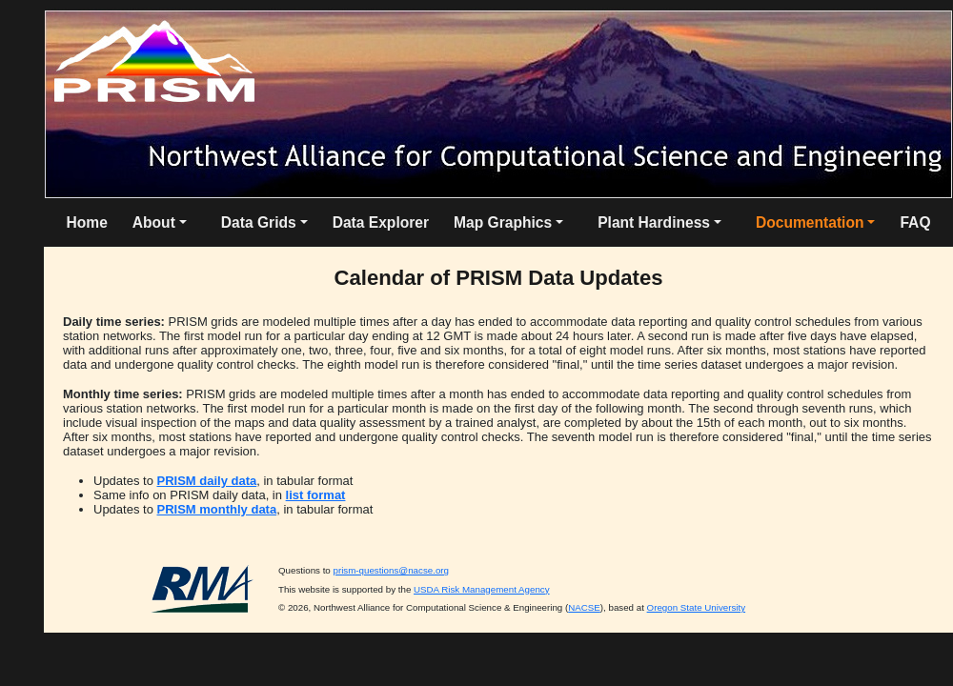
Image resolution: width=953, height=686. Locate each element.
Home (86, 222)
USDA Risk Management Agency (482, 589)
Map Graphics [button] (503, 222)
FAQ (915, 222)
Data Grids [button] (258, 222)
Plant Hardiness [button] (654, 222)
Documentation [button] (810, 222)
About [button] (153, 222)
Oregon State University (696, 607)
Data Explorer (381, 222)
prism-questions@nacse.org (391, 570)
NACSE (584, 607)
